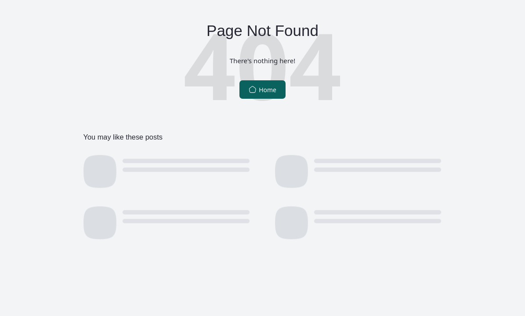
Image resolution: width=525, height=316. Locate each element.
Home (262, 90)
